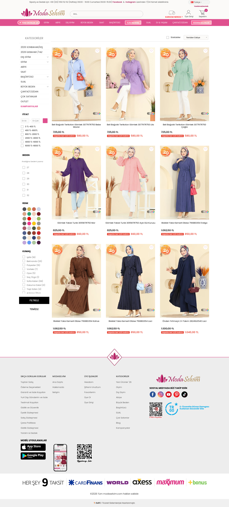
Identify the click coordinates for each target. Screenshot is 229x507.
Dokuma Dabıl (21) (33, 285)
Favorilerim (89, 392)
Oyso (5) (28, 273)
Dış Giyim (120, 392)
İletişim (56, 392)
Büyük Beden (122, 402)
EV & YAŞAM (161, 22)
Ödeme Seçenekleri (31, 387)
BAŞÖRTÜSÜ (114, 22)
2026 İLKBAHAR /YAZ (31, 52)
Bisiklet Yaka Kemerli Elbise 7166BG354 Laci (130, 321)
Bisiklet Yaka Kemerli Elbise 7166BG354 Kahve (76, 321)
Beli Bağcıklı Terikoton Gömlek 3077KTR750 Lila (130, 124)
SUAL (148, 22)
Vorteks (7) (30, 269)
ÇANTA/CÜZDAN (180, 22)
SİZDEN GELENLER (201, 22)
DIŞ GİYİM (70, 22)
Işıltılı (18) (29, 257)
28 (25, 173)
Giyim (119, 387)
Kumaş (26, 251)
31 (25, 189)
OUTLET (24, 101)
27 (25, 167)
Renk (25, 203)
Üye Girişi (89, 402)
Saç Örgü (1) (30, 277)
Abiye (119, 397)
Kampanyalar (123, 427)
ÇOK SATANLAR (29, 96)
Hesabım (88, 382)
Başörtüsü (121, 407)
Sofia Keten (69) (32, 281)
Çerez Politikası (28, 422)
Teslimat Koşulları (29, 402)
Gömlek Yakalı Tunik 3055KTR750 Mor (76, 222)
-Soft (97, 492)
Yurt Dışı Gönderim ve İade (34, 397)
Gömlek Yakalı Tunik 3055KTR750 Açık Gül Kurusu (130, 222)
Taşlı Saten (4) (31, 289)
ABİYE (57, 22)
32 (25, 195)
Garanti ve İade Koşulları (33, 392)
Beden (26, 155)
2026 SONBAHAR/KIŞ (32, 47)
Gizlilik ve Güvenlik (30, 407)
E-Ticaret (104, 492)
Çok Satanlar (122, 417)
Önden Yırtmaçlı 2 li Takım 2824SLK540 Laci (185, 321)
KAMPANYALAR (29, 106)
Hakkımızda (58, 387)
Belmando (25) (32, 261)
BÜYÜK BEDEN (87, 22)
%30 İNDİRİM (133, 22)
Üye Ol (87, 397)
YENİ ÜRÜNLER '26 (30, 22)
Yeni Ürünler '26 (124, 382)
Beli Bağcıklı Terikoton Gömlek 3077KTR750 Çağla (184, 126)
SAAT (101, 22)
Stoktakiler (173, 37)
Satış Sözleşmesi (29, 417)
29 (25, 178)
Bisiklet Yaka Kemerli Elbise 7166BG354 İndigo (185, 222)
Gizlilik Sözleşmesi (29, 427)
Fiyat (25, 114)
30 (25, 184)
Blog (118, 422)
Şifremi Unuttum (92, 387)
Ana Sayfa (57, 382)
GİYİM (46, 22)
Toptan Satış (27, 382)
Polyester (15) (31, 265)
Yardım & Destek (29, 433)
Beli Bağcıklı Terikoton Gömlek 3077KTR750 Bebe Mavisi (76, 126)
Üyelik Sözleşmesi (29, 412)
